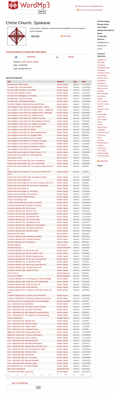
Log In (88, 6)
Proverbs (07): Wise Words (17, 84)
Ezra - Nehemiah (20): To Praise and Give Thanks (26, 307)
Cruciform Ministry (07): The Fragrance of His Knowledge (29, 279)
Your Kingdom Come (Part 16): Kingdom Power (25, 115)
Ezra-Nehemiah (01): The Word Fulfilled (22, 366)
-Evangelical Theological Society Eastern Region (103, 72)
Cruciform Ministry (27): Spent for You (21, 211)
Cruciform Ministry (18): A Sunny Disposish (23, 239)
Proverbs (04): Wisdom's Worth (19, 93)
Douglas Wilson (63, 318)
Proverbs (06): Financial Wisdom (20, 87)
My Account (79, 6)
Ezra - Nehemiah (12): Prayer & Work (21, 327)
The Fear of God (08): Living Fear (20, 372)
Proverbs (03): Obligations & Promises (22, 96)
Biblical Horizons (102, 88)
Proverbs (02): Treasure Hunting (19, 99)
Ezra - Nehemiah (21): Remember (20, 304)
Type (75, 82)
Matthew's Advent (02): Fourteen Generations (24, 335)
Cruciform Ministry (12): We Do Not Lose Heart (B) (26, 259)
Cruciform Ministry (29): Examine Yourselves (24, 205)
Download (31, 57)
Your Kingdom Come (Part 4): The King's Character (27, 141)
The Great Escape (14, 248)
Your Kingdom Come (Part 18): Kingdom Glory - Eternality (29, 113)
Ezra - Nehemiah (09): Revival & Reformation (24, 343)
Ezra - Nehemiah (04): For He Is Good (22, 357)
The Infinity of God (14, 158)
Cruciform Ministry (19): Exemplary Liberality (24, 236)
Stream (71, 57)
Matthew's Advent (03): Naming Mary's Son (24, 332)
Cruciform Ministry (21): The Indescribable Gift (25, 228)
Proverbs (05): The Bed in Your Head (21, 90)
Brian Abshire (62, 104)
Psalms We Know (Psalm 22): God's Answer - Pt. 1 (27, 152)
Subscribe (67, 36)
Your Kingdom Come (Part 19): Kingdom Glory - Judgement (30, 110)
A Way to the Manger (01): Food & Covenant (24, 202)
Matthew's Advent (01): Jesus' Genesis (22, 338)
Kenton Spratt (62, 84)
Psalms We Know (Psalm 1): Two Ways (22, 191)
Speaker (60, 82)
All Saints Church (102, 78)
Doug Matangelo (63, 276)
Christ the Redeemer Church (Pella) (103, 109)
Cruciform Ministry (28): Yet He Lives (21, 208)
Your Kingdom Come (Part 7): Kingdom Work (24, 135)
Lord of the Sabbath (15, 276)
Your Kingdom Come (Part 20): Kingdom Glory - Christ (28, 107)
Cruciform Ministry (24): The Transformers (23, 219)
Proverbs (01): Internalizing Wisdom (21, 101)
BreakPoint (100, 91)
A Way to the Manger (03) (17, 200)
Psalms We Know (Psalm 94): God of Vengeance (26, 161)
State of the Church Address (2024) (21, 197)
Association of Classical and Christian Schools (102, 83)
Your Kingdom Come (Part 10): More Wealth (24, 127)
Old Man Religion (14, 245)
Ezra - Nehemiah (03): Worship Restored (23, 360)
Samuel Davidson (64, 248)
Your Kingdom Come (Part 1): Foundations (23, 149)
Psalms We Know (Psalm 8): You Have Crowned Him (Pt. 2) (30, 183)
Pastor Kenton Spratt (29, 62)
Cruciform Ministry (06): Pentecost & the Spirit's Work (27, 282)
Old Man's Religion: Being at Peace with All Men (25, 104)
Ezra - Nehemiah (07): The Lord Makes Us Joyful (26, 349)
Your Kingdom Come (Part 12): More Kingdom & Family (28, 121)
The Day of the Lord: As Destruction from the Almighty (28, 301)
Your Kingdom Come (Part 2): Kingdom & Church (26, 146)
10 (82, 375)
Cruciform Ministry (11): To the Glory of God (24, 262)
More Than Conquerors (16, 369)
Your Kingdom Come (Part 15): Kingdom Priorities (26, 118)
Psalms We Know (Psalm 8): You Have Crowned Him (27, 186)
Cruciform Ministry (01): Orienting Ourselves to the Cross (29, 298)
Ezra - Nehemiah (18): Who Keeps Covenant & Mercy (28, 312)
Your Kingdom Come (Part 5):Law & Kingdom (24, 138)
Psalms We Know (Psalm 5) (18, 188)
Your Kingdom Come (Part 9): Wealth (21, 130)
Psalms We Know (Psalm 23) (18, 180)
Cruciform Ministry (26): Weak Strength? (22, 214)
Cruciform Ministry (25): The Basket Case (23, 217)
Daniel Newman (63, 273)
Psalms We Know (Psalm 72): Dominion (22, 194)
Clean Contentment (14, 318)
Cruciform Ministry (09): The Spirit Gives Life (24, 267)
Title (9, 82)
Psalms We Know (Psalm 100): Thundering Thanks (27, 177)
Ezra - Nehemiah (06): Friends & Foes (22, 352)
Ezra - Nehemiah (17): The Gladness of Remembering (28, 315)
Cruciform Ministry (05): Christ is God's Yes (23, 284)
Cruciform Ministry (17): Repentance (21, 242)
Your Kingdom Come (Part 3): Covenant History (25, 144)
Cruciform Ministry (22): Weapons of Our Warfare (26, 225)
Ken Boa (100, 124)
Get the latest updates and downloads (91, 10)
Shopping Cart (97, 6)
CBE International (102, 93)
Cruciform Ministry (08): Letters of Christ (22, 270)
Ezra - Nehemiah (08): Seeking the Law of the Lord (27, 346)
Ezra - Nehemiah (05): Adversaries (20, 355)
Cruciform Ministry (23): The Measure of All (23, 222)
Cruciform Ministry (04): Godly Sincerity (22, 287)
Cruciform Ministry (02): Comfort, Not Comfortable (26, 295)
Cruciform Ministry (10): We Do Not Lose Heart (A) (26, 265)
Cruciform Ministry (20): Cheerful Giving (22, 231)
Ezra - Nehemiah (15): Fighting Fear (21, 321)
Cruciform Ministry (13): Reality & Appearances (25, 256)
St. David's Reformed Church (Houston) (102, 142)
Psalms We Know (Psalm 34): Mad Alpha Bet (24, 155)
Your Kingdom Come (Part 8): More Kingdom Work (26, 132)
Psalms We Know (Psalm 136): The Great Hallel (25, 163)
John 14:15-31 (12, 273)
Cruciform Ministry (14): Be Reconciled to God (25, 253)
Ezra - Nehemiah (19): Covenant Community (24, 310)
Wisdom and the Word (16, 234)
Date (84, 82)
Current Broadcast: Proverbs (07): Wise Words (26, 52)
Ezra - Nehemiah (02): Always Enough (22, 363)
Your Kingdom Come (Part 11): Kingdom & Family (26, 124)
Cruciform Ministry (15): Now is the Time (22, 250)
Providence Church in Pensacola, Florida (103, 135)
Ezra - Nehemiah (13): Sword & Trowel (22, 324)
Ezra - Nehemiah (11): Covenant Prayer (22, 329)
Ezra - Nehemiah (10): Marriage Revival (22, 341)
